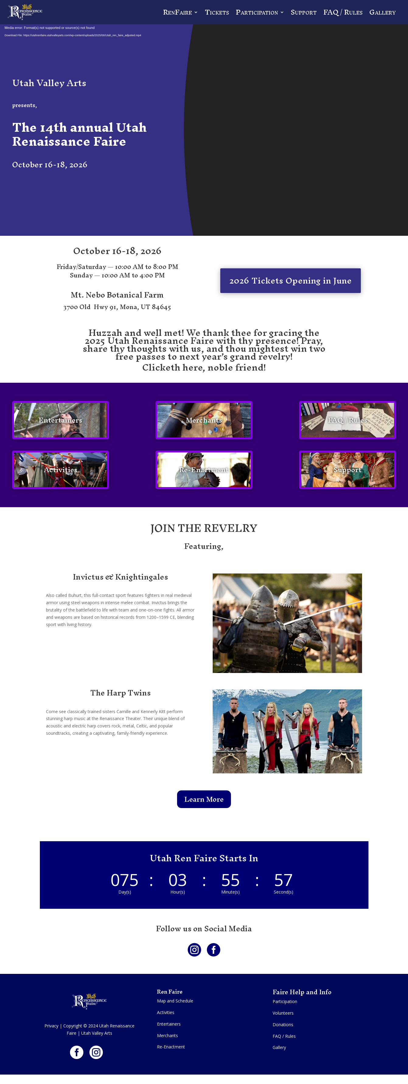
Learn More (204, 799)
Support (304, 12)
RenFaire (177, 12)
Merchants (204, 420)
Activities (60, 470)
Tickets (217, 12)
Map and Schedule (175, 1001)
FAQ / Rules (343, 12)
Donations (283, 1024)
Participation (257, 12)
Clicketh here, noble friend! (204, 367)
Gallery (382, 12)
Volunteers (283, 1013)
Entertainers (60, 420)
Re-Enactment (203, 470)
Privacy (51, 1026)
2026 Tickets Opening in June (290, 280)
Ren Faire (170, 991)
